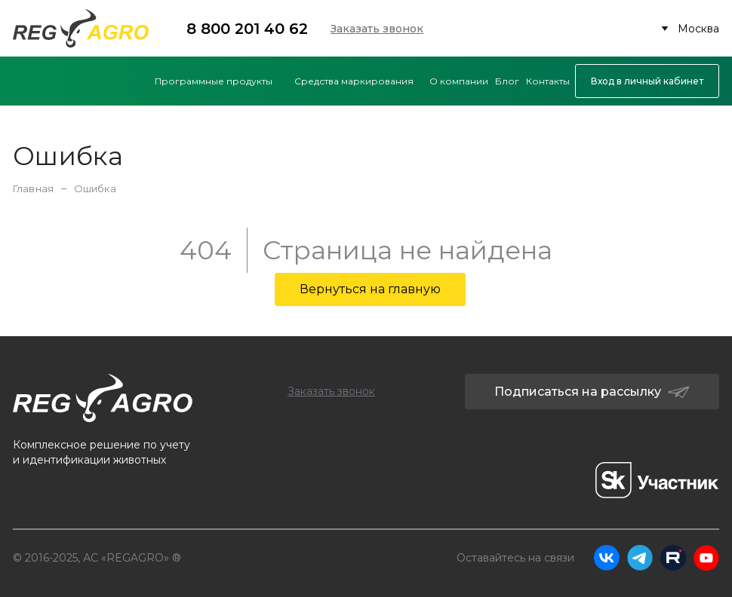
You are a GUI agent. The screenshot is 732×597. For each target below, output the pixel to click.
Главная (33, 188)
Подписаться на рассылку (592, 391)
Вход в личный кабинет (647, 81)
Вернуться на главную (370, 289)
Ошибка (95, 188)
